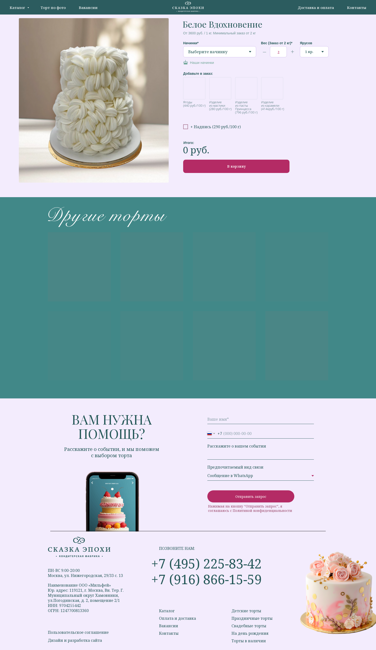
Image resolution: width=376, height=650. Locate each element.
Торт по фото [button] (53, 7)
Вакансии (88, 7)
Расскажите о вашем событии (236, 446)
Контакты (356, 7)
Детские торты (246, 610)
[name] (260, 419)
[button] (212, 62)
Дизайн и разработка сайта (75, 640)
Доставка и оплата (316, 7)
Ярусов (306, 43)
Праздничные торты (252, 618)
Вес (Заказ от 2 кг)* (276, 43)
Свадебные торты (248, 625)
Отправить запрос (250, 496)
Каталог (18, 7)
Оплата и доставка (177, 618)
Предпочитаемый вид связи (235, 467)
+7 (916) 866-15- (199, 579)
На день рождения (249, 633)
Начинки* (191, 43)
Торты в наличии (248, 640)
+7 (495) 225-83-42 (206, 563)
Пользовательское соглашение (78, 632)
